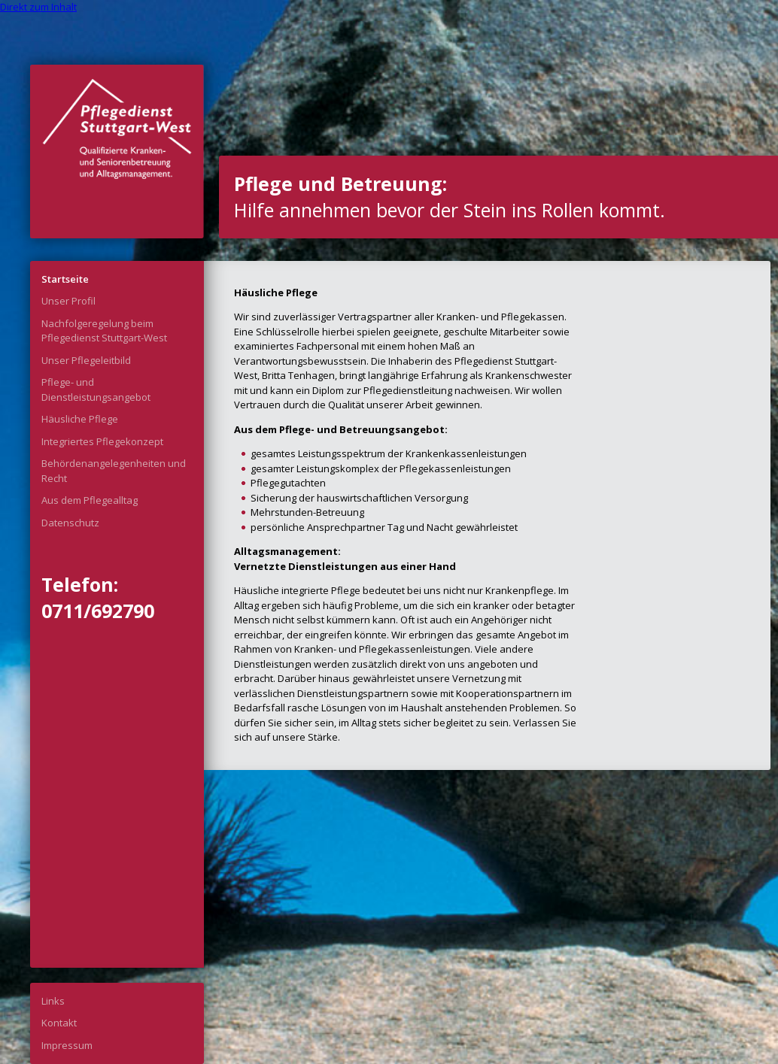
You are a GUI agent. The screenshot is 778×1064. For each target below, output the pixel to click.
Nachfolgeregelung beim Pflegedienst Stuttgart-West (104, 331)
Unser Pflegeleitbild (86, 360)
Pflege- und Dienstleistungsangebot (95, 389)
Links (53, 1001)
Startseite (65, 279)
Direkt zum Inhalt (38, 7)
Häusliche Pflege (79, 419)
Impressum (67, 1045)
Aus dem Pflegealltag (89, 500)
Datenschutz (70, 522)
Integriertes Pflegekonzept (102, 441)
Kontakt (59, 1022)
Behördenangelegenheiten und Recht (113, 470)
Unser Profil (68, 301)
